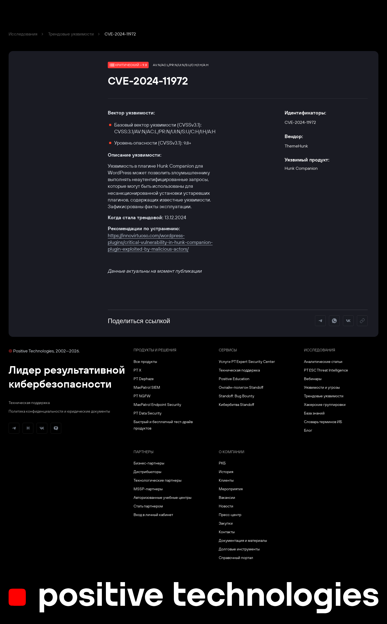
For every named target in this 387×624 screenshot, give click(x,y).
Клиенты (226, 480)
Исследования (23, 34)
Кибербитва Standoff (236, 404)
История (226, 471)
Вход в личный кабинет (153, 514)
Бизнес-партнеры (149, 463)
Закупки (226, 523)
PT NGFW (142, 396)
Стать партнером (148, 506)
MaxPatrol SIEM (147, 387)
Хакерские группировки (325, 404)
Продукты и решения (155, 350)
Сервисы (228, 350)
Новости (226, 506)
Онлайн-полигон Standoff (241, 387)
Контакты (227, 531)
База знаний (314, 413)
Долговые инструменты (239, 549)
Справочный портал (236, 557)
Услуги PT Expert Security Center (247, 361)
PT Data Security (148, 413)
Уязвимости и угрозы (322, 387)
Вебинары (312, 378)
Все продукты (145, 361)
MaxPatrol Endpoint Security (157, 404)
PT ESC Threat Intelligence (326, 370)
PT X (137, 370)
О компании (231, 451)
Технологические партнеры (157, 480)
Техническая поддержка (29, 402)
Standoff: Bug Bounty (236, 396)
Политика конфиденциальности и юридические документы (59, 411)
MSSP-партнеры (148, 488)
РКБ (222, 463)
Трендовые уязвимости (71, 34)
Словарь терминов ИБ (323, 421)
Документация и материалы (243, 540)
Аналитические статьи (323, 361)
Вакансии (227, 497)
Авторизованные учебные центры (162, 497)
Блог (308, 430)
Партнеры (143, 451)
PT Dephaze (144, 378)
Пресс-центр (230, 514)
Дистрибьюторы (147, 471)
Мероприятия (231, 488)
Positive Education (234, 378)
